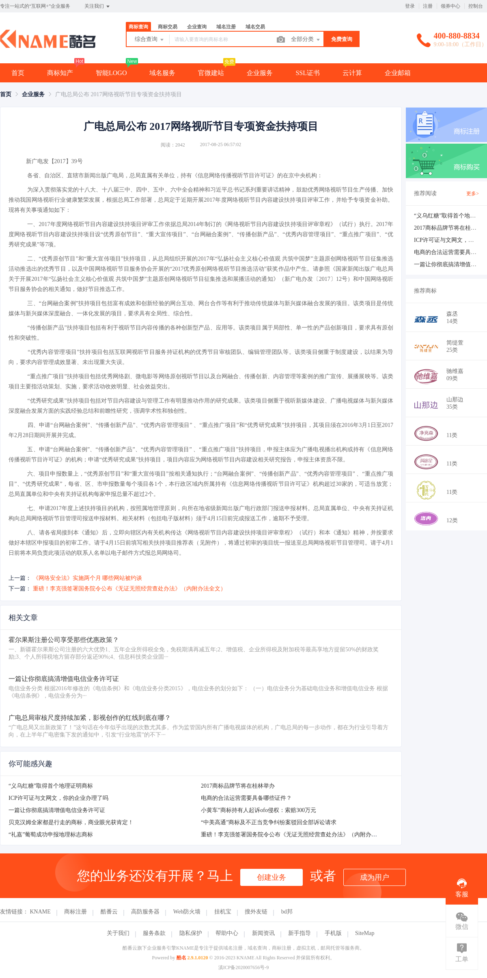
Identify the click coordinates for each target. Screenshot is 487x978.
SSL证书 (307, 72)
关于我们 (118, 933)
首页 (17, 72)
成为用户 (374, 877)
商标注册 (75, 912)
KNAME (40, 912)
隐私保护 (190, 933)
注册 (428, 6)
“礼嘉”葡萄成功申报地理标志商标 (51, 835)
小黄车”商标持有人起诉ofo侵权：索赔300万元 (258, 810)
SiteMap (364, 933)
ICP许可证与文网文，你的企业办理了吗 (58, 798)
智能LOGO (111, 72)
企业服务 (260, 72)
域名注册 (226, 27)
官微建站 (211, 72)
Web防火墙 (186, 912)
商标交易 (167, 27)
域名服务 (162, 72)
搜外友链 (256, 912)
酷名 (181, 958)
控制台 (475, 6)
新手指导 (299, 933)
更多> (472, 193)
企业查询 (197, 27)
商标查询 (138, 27)
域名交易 (255, 27)
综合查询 (150, 40)
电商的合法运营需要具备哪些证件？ (246, 798)
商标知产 (60, 72)
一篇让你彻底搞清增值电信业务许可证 (57, 810)
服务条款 (154, 933)
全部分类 (306, 40)
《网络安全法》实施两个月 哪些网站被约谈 (87, 578)
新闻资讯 (263, 933)
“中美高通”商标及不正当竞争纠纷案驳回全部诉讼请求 (268, 822)
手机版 (333, 933)
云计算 (352, 72)
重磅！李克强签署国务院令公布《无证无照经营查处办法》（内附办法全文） (129, 589)
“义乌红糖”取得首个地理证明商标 (51, 786)
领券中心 (450, 6)
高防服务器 (145, 912)
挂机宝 (222, 912)
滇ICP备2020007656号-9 (243, 967)
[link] (5, 94)
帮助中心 (226, 933)
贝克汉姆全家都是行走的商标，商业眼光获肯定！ (71, 822)
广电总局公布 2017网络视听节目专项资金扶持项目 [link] (118, 94)
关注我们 (97, 6)
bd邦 (287, 912)
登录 (410, 6)
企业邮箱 (398, 72)
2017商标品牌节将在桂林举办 (238, 786)
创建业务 (271, 877)
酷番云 (109, 912)
